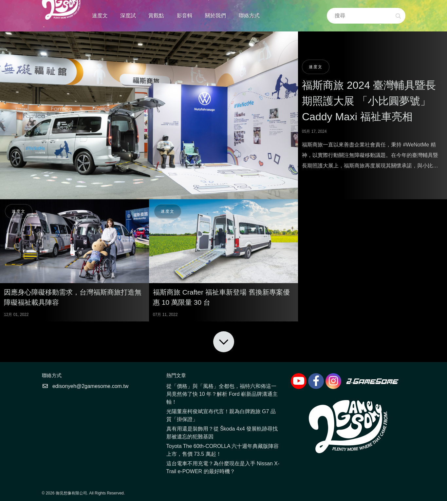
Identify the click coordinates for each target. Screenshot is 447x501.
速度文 (100, 15)
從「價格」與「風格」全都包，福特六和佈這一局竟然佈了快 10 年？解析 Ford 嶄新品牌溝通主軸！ (222, 394)
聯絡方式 (249, 15)
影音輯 (185, 15)
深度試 (128, 15)
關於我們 (215, 15)
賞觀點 (156, 15)
